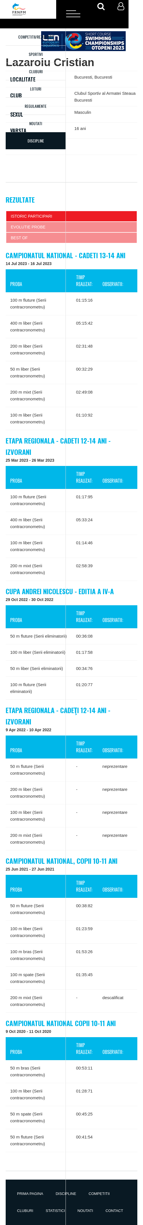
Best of (19, 238)
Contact (114, 1211)
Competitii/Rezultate (35, 37)
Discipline (66, 1194)
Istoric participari (31, 216)
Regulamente (36, 106)
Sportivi (36, 54)
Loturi (35, 89)
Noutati (35, 123)
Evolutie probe (28, 227)
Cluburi (36, 71)
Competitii (99, 1194)
